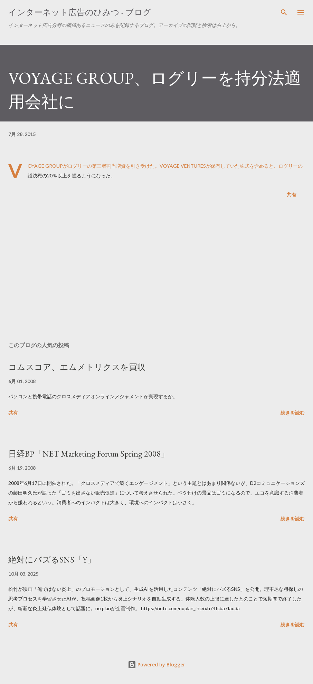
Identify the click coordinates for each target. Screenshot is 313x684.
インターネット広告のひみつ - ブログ (79, 12)
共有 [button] (291, 194)
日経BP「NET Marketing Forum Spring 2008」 (88, 453)
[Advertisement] (156, 271)
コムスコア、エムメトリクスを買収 (76, 367)
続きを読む (293, 413)
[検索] (284, 12)
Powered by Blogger (156, 664)
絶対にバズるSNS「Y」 (51, 559)
